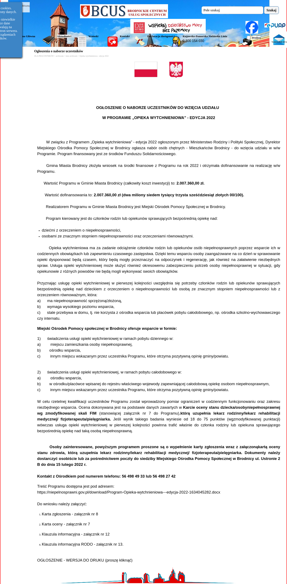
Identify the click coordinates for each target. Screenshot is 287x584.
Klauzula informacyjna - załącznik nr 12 (76, 534)
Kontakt (125, 36)
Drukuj (256, 37)
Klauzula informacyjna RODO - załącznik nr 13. (83, 544)
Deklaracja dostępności (161, 36)
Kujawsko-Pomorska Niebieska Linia (205, 36)
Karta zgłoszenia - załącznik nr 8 (70, 514)
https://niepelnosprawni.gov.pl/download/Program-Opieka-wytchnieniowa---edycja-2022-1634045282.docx (128, 492)
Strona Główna (26, 36)
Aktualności (64, 36)
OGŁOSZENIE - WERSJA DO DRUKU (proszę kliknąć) (85, 560)
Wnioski (93, 36)
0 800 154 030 (193, 41)
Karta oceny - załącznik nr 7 (66, 524)
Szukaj (271, 10)
